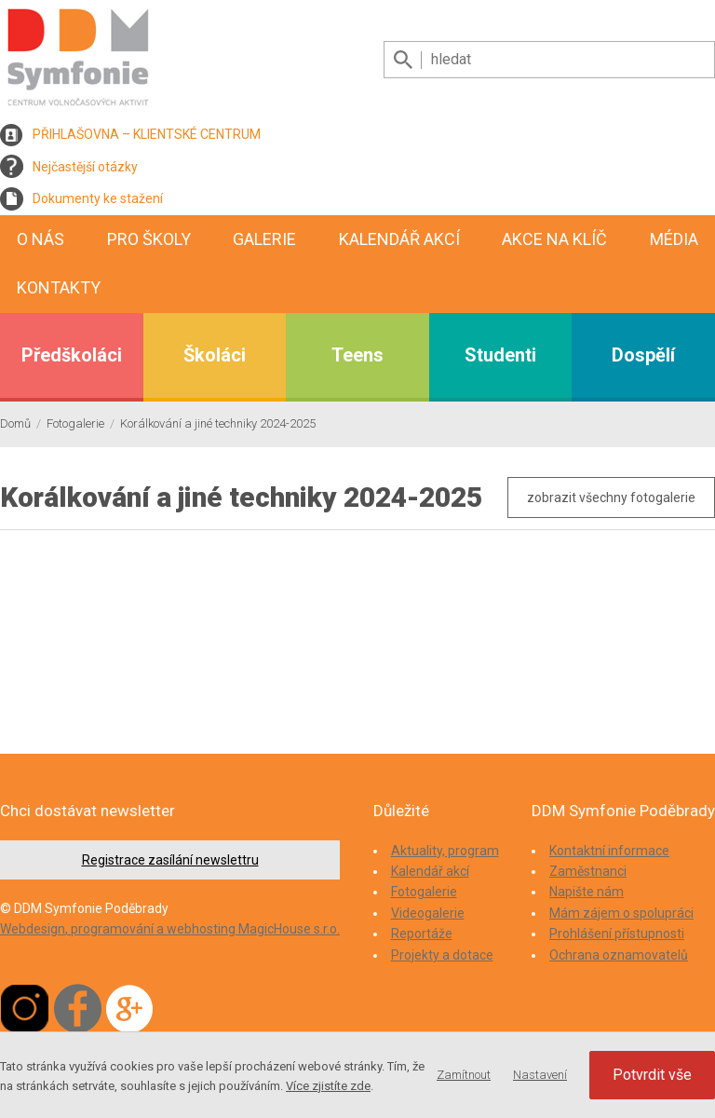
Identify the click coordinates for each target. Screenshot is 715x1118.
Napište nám (586, 891)
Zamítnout (464, 1075)
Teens (357, 355)
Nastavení (540, 1075)
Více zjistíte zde (328, 1086)
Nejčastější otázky (85, 166)
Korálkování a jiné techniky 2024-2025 (218, 423)
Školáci (214, 355)
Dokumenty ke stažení (98, 198)
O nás (40, 239)
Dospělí (643, 355)
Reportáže (421, 933)
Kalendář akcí (399, 239)
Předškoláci (71, 355)
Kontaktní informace (609, 850)
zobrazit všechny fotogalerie (611, 497)
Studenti (500, 355)
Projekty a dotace (442, 955)
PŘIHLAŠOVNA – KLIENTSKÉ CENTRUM (147, 134)
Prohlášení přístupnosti (616, 933)
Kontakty (59, 287)
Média (674, 239)
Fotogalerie (75, 423)
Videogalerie (428, 913)
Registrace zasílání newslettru (170, 859)
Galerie (264, 239)
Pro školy (149, 239)
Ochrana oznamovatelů (618, 955)
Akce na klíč (554, 239)
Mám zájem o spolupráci (621, 913)
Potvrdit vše (652, 1075)
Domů (15, 423)
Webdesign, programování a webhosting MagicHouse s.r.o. (170, 928)
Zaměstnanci (588, 871)
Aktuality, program (445, 850)
